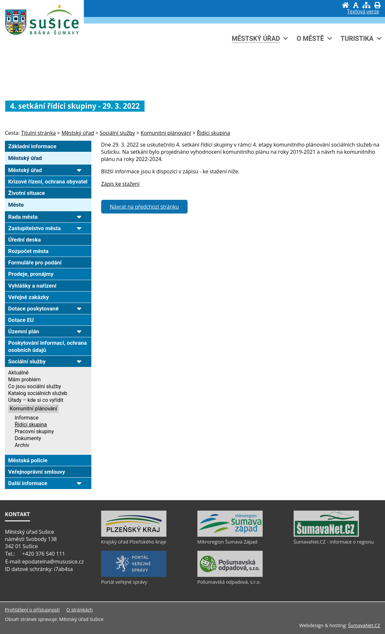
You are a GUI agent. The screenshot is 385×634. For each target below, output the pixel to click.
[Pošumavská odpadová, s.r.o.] (230, 575)
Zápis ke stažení (120, 183)
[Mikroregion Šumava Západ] (230, 535)
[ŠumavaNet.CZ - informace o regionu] (326, 535)
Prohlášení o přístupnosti (32, 610)
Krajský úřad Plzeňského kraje (133, 542)
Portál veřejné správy (124, 582)
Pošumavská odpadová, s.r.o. (229, 582)
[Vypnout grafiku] (356, 5)
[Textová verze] (363, 11)
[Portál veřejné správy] (133, 575)
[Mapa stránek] (366, 5)
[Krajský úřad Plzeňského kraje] (133, 535)
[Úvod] (345, 5)
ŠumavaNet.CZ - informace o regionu (334, 542)
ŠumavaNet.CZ (364, 625)
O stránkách (79, 610)
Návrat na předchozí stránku (144, 206)
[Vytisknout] (377, 5)
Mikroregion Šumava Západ (227, 542)
